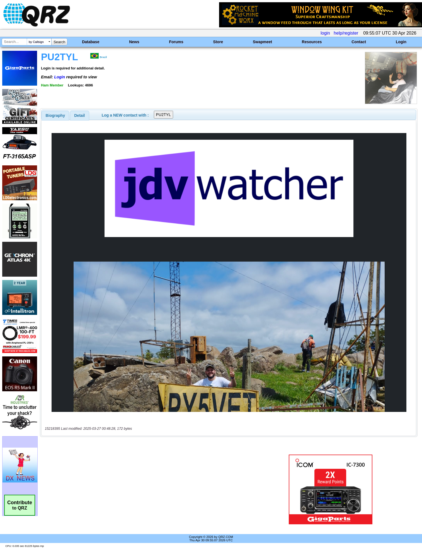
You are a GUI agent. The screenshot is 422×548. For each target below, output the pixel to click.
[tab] (55, 115)
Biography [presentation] (55, 115)
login (325, 33)
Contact (358, 42)
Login (401, 42)
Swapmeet (262, 42)
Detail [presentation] (79, 115)
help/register (346, 33)
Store (218, 42)
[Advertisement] (146, 489)
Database (90, 42)
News (134, 42)
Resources (312, 42)
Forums (176, 42)
